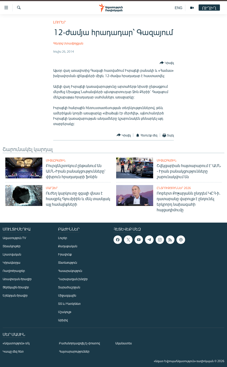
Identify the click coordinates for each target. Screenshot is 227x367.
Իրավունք (65, 254)
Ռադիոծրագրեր (14, 271)
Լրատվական (12, 254)
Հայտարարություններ (74, 351)
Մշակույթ (64, 312)
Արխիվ (63, 320)
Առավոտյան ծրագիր (17, 279)
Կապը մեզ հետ (13, 351)
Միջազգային (56, 160)
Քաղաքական (67, 246)
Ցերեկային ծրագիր (16, 287)
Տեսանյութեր (11, 246)
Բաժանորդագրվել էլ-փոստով (79, 343)
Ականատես (123, 343)
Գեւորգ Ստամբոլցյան (68, 43)
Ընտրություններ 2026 (174, 188)
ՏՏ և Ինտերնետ (69, 303)
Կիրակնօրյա (11, 262)
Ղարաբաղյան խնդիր (73, 279)
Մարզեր (52, 188)
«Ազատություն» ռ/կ (16, 343)
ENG (178, 8)
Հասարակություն (70, 271)
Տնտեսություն (67, 262)
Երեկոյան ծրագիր (15, 295)
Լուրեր (59, 22)
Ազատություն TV (14, 238)
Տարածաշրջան (69, 287)
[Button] (167, 63)
